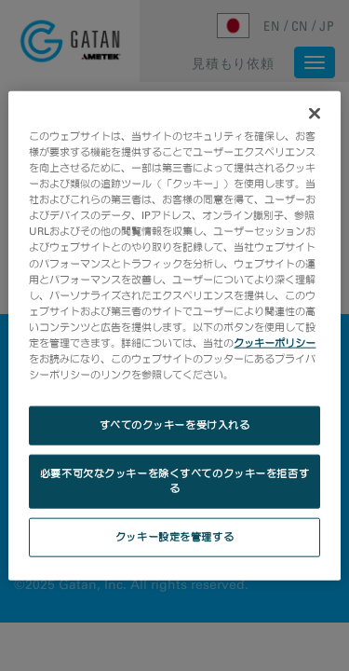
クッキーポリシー (274, 342)
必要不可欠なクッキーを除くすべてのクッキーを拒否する (174, 481)
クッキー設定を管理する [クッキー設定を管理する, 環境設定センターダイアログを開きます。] (174, 535)
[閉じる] (314, 113)
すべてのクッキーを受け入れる (175, 424)
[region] (174, 336)
